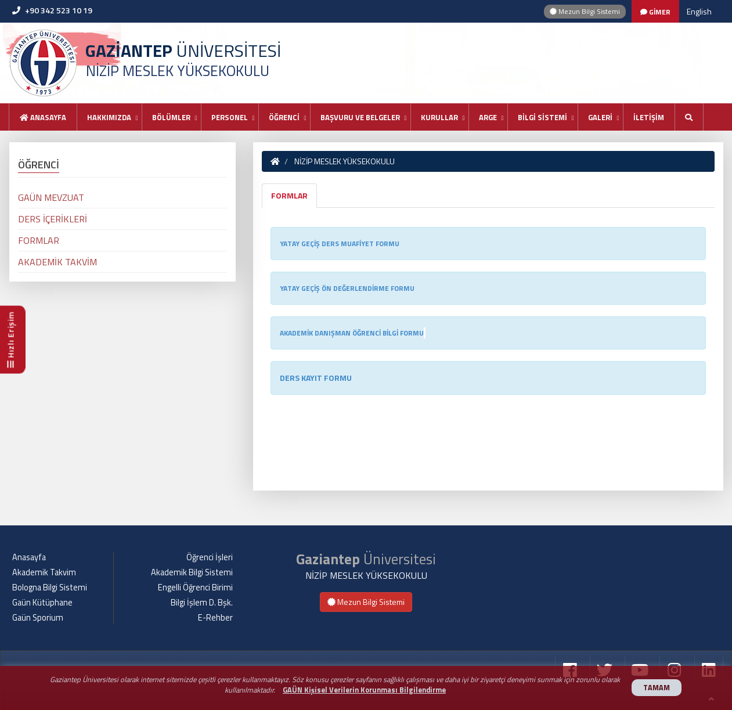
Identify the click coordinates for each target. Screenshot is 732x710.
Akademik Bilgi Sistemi (192, 572)
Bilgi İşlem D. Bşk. (202, 602)
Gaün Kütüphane (42, 602)
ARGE (488, 117)
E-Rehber (215, 617)
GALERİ (600, 117)
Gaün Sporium (37, 617)
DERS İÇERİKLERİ (52, 219)
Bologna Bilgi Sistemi (49, 587)
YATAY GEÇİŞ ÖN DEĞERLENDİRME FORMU (347, 288)
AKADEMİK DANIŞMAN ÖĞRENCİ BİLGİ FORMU (352, 332)
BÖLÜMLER (171, 117)
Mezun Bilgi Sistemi (585, 11)
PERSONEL (229, 117)
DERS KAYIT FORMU (316, 378)
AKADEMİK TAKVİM (57, 262)
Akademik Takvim (44, 572)
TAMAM (656, 687)
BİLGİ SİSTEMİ (542, 117)
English (699, 11)
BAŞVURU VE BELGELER (360, 117)
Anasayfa (43, 117)
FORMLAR (289, 195)
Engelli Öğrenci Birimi (195, 587)
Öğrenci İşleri (209, 557)
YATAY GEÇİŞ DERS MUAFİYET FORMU (339, 243)
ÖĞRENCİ (284, 117)
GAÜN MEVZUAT (51, 197)
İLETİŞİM (648, 117)
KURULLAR (439, 117)
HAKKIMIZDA (109, 117)
